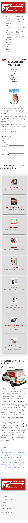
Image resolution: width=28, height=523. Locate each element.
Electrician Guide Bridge (11, 452)
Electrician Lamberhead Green (9, 450)
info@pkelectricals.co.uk (10, 514)
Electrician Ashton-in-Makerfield (9, 460)
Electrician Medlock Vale (12, 462)
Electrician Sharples (13, 464)
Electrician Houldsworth (14, 455)
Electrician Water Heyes (17, 459)
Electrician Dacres (5, 459)
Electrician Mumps (13, 465)
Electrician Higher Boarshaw (17, 467)
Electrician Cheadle (14, 454)
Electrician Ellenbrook (16, 457)
